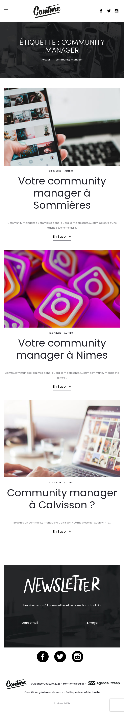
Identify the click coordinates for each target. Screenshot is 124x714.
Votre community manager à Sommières (62, 193)
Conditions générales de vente (43, 692)
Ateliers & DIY (62, 703)
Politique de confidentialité (83, 692)
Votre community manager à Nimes (62, 349)
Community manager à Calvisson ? (62, 499)
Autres (69, 171)
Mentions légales (73, 683)
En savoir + (62, 236)
